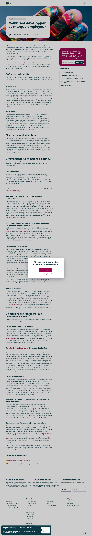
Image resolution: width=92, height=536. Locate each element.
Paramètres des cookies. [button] (14, 532)
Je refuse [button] (46, 532)
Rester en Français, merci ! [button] (45, 274)
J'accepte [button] (46, 528)
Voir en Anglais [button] (45, 270)
